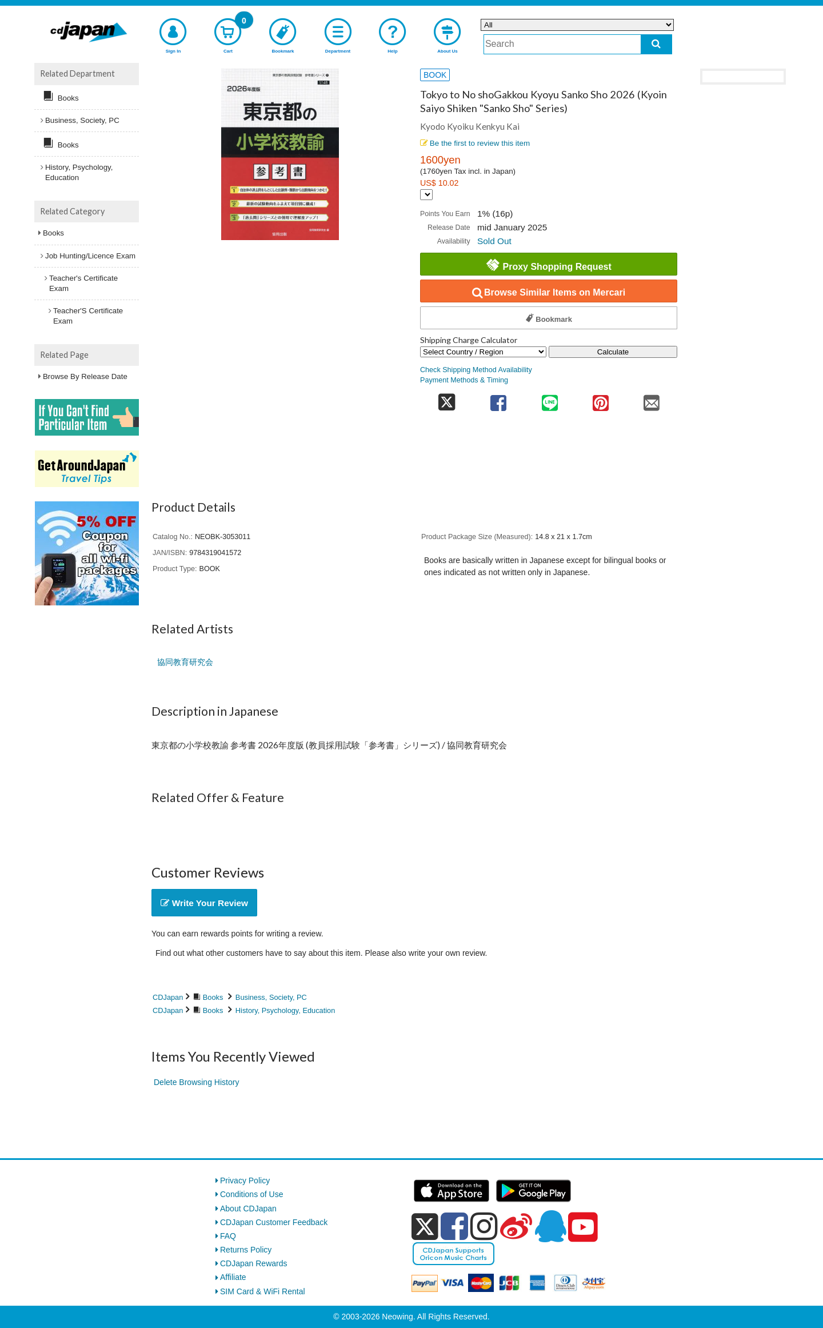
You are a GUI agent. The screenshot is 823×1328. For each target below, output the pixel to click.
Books (213, 997)
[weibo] (516, 1226)
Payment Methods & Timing (464, 380)
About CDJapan (248, 1208)
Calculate (613, 352)
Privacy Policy (245, 1180)
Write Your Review (204, 903)
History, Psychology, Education (285, 1010)
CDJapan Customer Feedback (273, 1222)
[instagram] (484, 1226)
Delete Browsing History (196, 1082)
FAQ (228, 1236)
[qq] (550, 1226)
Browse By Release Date (85, 376)
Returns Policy (245, 1249)
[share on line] (549, 399)
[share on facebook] (498, 399)
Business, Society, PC (271, 997)
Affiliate (233, 1277)
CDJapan (168, 997)
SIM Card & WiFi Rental (262, 1291)
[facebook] (454, 1226)
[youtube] (583, 1227)
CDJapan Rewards (253, 1263)
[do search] (656, 44)
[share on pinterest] (600, 399)
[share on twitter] (446, 399)
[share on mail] (651, 399)
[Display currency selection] (426, 194)
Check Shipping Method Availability (476, 370)
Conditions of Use (251, 1194)
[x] (425, 1226)
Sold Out (494, 241)
